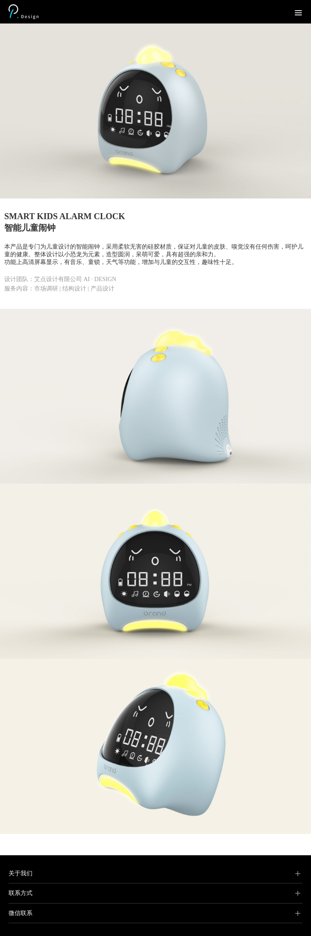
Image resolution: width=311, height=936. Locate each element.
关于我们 (20, 873)
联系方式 (20, 893)
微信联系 (20, 913)
